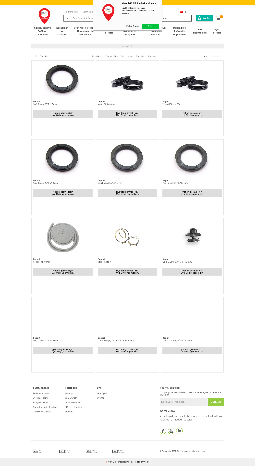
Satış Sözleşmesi (41, 402)
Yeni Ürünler (88, 12)
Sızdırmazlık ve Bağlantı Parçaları (42, 31)
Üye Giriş (101, 397)
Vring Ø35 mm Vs (106, 104)
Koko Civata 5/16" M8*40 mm (177, 340)
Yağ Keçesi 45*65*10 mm (46, 183)
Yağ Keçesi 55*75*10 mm (110, 183)
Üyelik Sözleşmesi (41, 397)
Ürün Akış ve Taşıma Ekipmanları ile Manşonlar (85, 31)
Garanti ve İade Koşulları (45, 407)
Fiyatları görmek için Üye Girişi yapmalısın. (63, 114)
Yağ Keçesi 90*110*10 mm (46, 340)
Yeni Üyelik (102, 393)
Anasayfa (69, 393)
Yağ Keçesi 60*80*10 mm (175, 183)
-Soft (109, 461)
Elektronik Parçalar (108, 31)
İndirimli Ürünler (72, 402)
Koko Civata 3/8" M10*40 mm (177, 262)
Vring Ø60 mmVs (171, 104)
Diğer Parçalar (216, 31)
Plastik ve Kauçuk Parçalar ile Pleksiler (156, 31)
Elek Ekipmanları (199, 31)
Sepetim (69, 411)
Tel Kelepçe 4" (105, 262)
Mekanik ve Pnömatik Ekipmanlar (179, 31)
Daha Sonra (132, 26)
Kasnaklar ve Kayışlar (62, 31)
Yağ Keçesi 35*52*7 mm (45, 104)
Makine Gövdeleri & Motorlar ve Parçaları (130, 31)
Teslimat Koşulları (41, 393)
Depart (36, 101)
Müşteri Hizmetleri (73, 407)
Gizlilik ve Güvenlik (42, 411)
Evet (150, 26)
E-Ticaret (117, 461)
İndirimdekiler (72, 12)
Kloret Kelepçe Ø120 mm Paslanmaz (116, 340)
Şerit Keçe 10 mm (41, 262)
